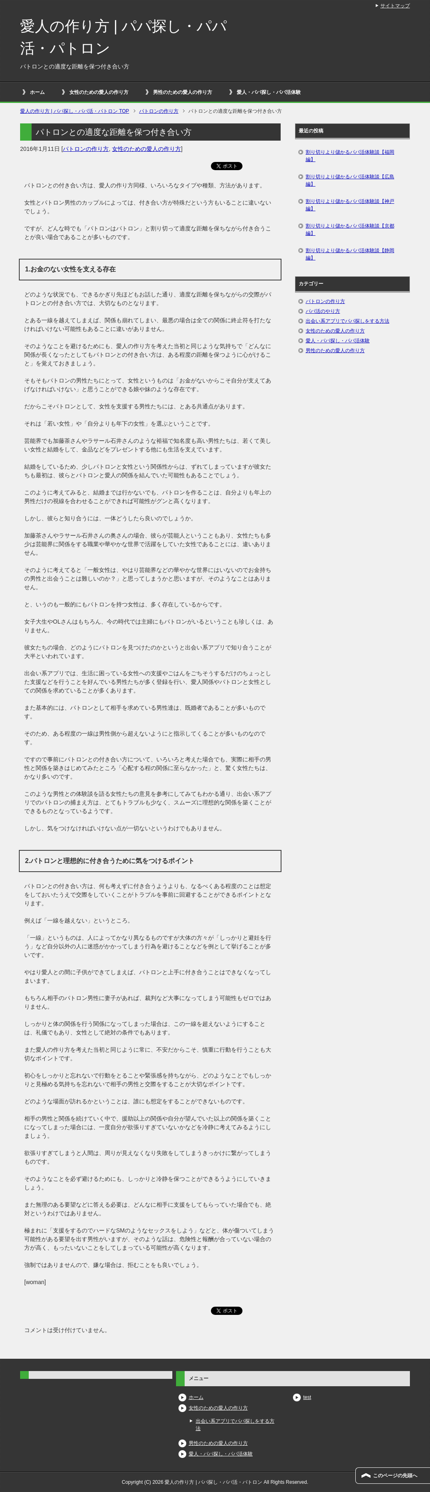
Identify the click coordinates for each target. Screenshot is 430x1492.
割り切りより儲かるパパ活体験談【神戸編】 (350, 205)
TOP (74, 111)
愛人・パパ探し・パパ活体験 (269, 92)
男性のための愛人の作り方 (182, 92)
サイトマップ (395, 6)
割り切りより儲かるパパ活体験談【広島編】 (350, 180)
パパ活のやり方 (323, 311)
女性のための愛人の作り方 (98, 92)
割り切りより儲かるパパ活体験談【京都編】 (350, 229)
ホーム (37, 92)
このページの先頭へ (395, 1475)
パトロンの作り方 (86, 149)
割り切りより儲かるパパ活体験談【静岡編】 (350, 254)
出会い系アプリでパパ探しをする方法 (347, 321)
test (307, 1397)
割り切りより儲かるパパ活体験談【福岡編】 (350, 155)
